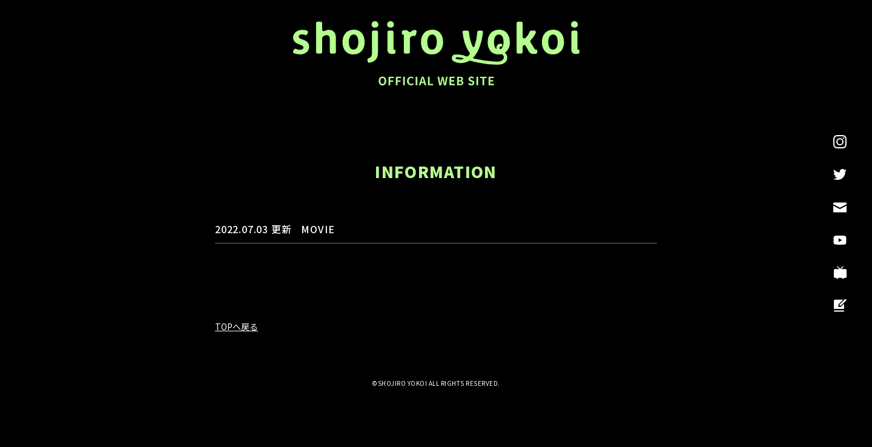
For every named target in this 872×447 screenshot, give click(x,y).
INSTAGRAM (840, 141)
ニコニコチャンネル (840, 272)
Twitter (840, 174)
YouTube (840, 240)
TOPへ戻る (236, 326)
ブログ (840, 305)
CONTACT (840, 207)
